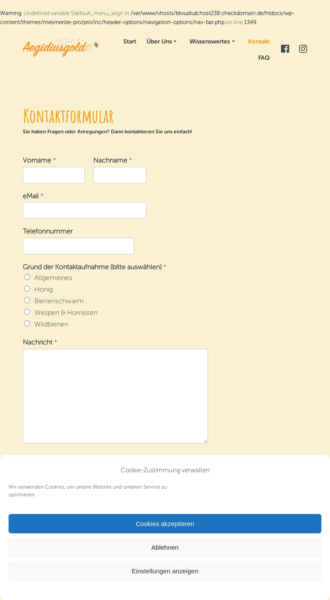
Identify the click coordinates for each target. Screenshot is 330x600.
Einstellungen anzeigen (164, 571)
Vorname (39, 160)
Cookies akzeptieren (165, 523)
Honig (43, 289)
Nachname (112, 160)
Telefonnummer (48, 231)
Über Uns (159, 41)
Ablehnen (164, 547)
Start (129, 41)
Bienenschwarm (59, 301)
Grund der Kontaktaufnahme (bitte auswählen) (95, 267)
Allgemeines (53, 277)
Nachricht (40, 342)
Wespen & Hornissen (66, 312)
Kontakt (258, 41)
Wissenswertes (209, 41)
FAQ (263, 58)
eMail (33, 196)
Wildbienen (51, 324)
